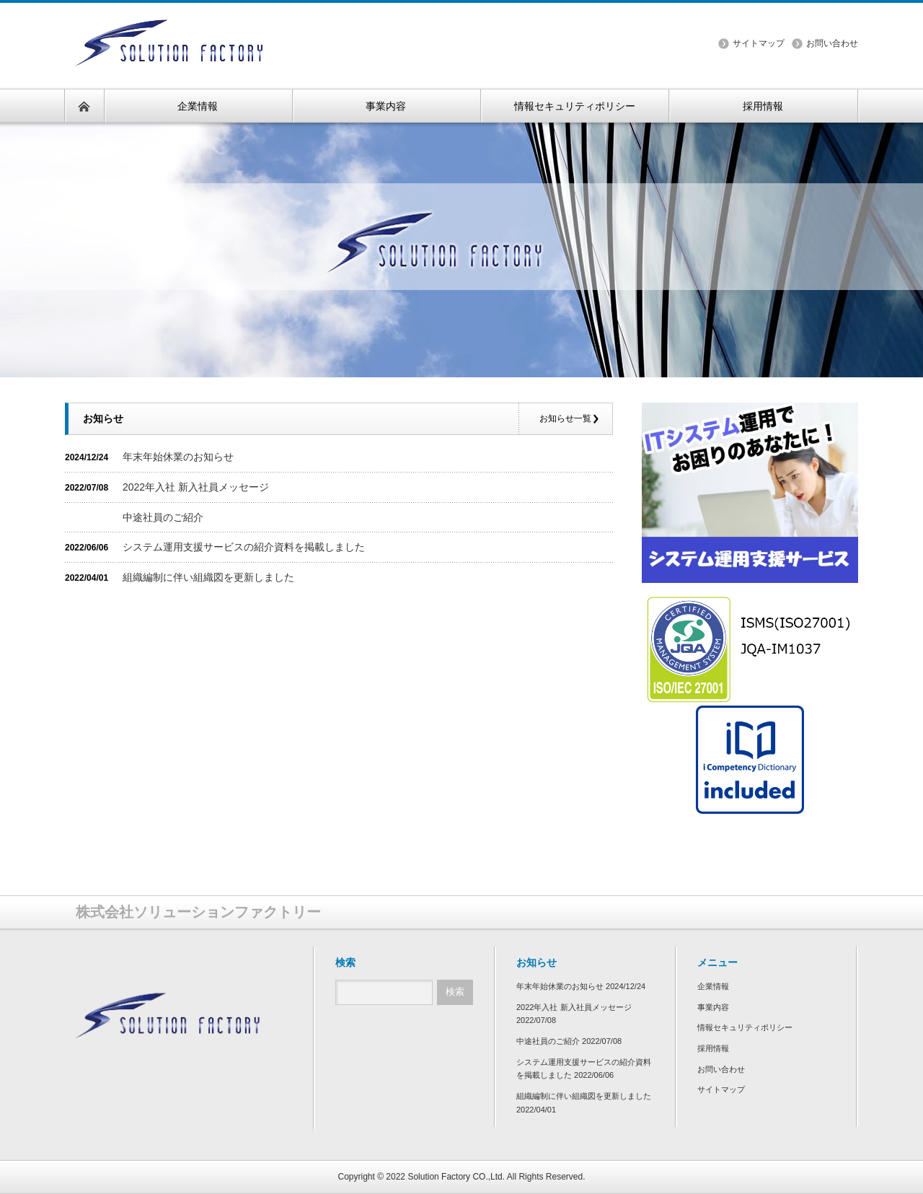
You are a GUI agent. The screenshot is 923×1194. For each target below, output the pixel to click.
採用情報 (713, 1048)
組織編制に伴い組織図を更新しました (208, 577)
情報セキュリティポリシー (744, 1027)
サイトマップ (759, 43)
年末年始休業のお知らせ (178, 456)
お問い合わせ (832, 43)
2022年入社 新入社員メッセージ (196, 487)
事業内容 (713, 1007)
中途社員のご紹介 (163, 517)
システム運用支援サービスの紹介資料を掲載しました (244, 547)
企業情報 (713, 986)
